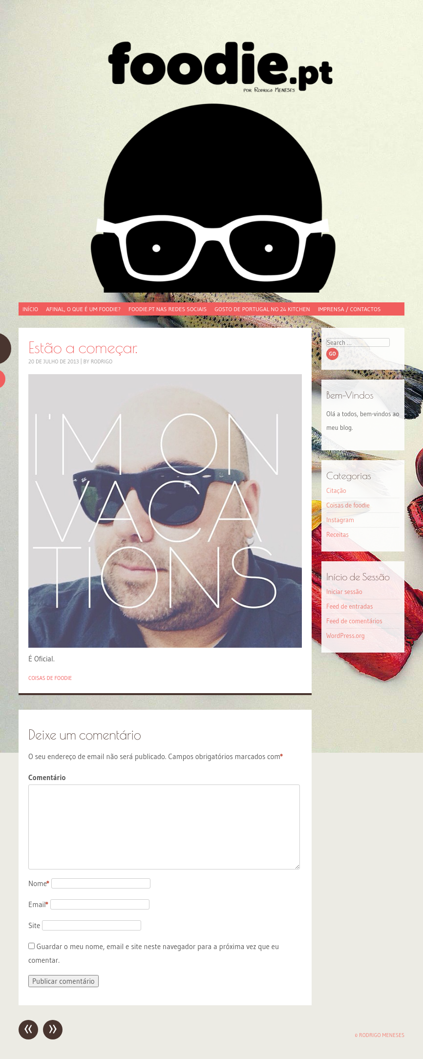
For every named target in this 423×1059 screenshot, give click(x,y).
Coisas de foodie (50, 678)
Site (34, 925)
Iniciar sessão (344, 591)
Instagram (340, 520)
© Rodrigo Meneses (379, 1035)
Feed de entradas (349, 606)
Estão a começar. (82, 347)
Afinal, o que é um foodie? (83, 309)
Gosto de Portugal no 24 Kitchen (262, 309)
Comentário (46, 777)
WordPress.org (345, 635)
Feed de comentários (354, 621)
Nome (38, 883)
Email (38, 904)
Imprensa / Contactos (349, 309)
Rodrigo (102, 361)
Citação (336, 490)
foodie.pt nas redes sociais (167, 309)
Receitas (337, 534)
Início (30, 309)
